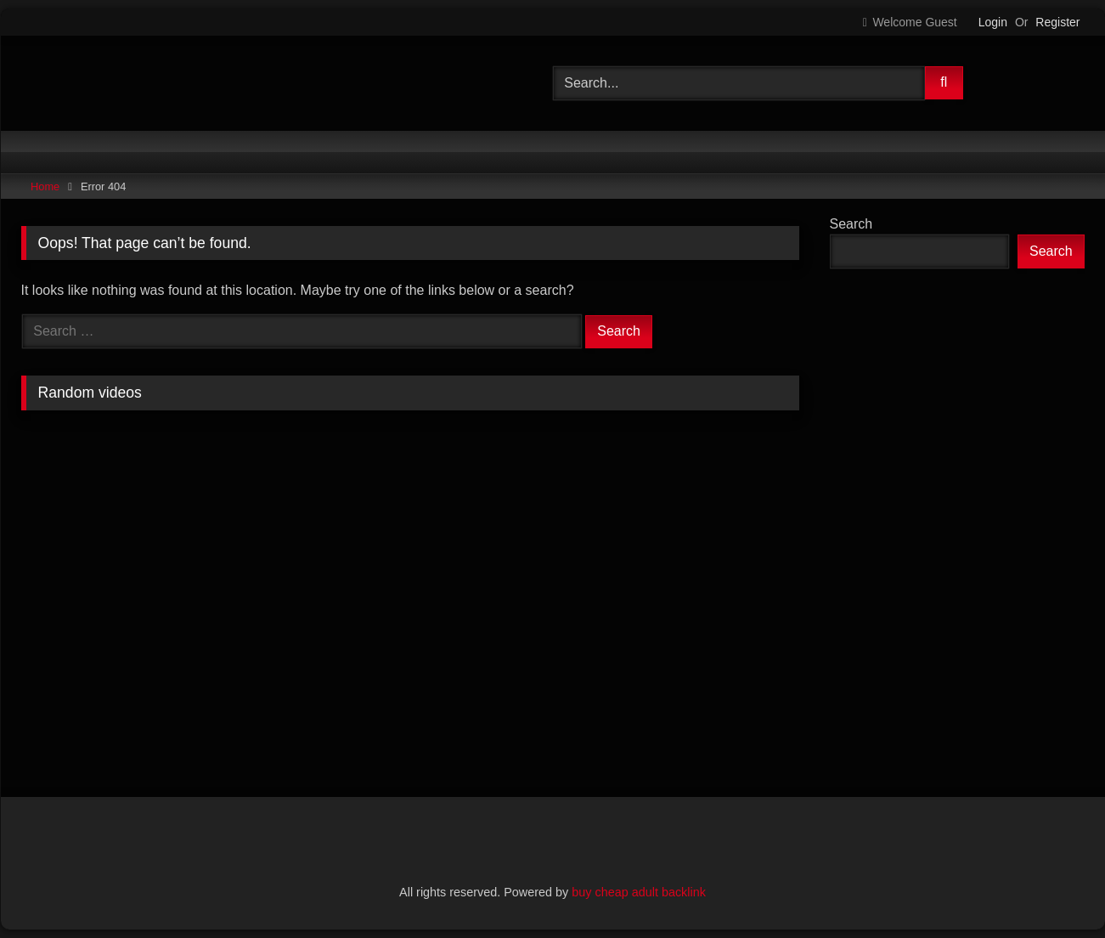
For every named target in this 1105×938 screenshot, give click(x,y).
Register (1057, 22)
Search (851, 224)
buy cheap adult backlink (639, 892)
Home (45, 186)
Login (992, 22)
